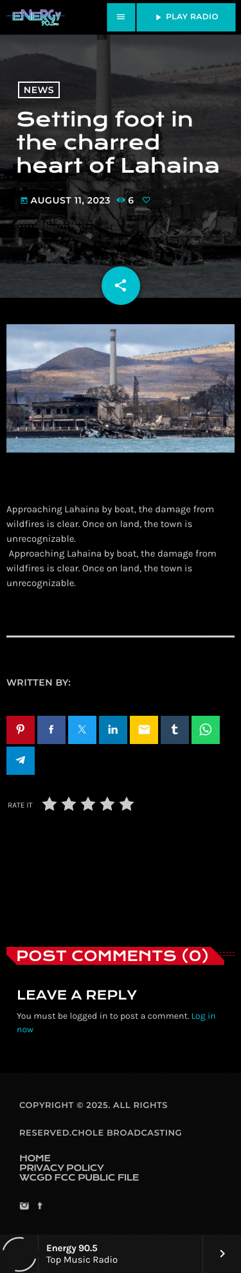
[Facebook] (39, 1207)
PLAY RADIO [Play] (186, 17)
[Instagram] (24, 1207)
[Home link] (35, 17)
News (39, 90)
